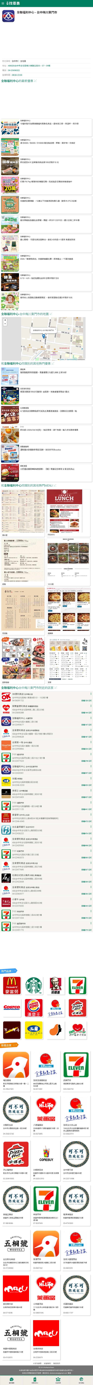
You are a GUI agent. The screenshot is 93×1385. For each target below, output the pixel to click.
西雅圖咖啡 (24, 447)
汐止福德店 (8, 1170)
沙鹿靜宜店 (38, 1170)
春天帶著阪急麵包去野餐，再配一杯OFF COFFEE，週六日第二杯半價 (50, 220)
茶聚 (49, 682)
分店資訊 (58, 1383)
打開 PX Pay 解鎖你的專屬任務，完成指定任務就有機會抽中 (46, 182)
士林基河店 (38, 1304)
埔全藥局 (7, 1080)
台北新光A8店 (9, 1259)
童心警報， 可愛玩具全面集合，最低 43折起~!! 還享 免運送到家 (47, 240)
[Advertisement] (46, 41)
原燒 (4, 584)
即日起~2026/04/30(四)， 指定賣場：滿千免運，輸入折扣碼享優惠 (49, 430)
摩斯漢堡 (23, 466)
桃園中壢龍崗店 (10, 1349)
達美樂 (50, 633)
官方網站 (81, 1383)
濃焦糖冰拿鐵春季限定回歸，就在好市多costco (40, 450)
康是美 (22, 369)
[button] (43, 336)
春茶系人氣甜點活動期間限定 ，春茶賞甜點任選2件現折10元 (46, 297)
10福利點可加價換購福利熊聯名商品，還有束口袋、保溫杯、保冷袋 (49, 124)
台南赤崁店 (38, 1349)
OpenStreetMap (72, 359)
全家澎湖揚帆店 (40, 1080)
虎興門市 (67, 1080)
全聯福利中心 (25, 121)
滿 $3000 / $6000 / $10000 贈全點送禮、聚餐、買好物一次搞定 (47, 143)
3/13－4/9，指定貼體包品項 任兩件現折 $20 (39, 278)
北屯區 (23, 61)
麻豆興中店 (8, 1304)
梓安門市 (37, 1214)
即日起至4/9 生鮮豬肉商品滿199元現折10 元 (39, 162)
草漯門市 (37, 1259)
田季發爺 (5, 682)
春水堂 (4, 535)
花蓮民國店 (68, 1304)
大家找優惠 (37, 1364)
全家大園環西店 (70, 1259)
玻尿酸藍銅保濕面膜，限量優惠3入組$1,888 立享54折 (43, 372)
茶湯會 (4, 633)
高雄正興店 (8, 1214)
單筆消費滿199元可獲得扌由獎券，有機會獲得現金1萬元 (44, 392)
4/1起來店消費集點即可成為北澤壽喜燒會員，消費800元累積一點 (48, 411)
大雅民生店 (8, 1125)
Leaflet (61, 359)
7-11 (22, 427)
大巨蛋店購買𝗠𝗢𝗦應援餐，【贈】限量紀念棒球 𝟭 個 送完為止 (47, 469)
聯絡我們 (56, 1364)
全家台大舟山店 (70, 1125)
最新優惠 (11, 1383)
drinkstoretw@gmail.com (58, 1373)
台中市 (15, 61)
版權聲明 (47, 1364)
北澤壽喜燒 (24, 408)
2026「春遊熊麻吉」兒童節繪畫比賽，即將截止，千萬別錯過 (46, 259)
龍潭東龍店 (68, 1214)
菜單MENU (35, 1383)
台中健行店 (68, 1170)
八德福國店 (38, 1125)
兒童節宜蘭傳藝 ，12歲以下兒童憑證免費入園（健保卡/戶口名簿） (49, 201)
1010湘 (50, 584)
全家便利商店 (25, 389)
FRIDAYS (51, 535)
